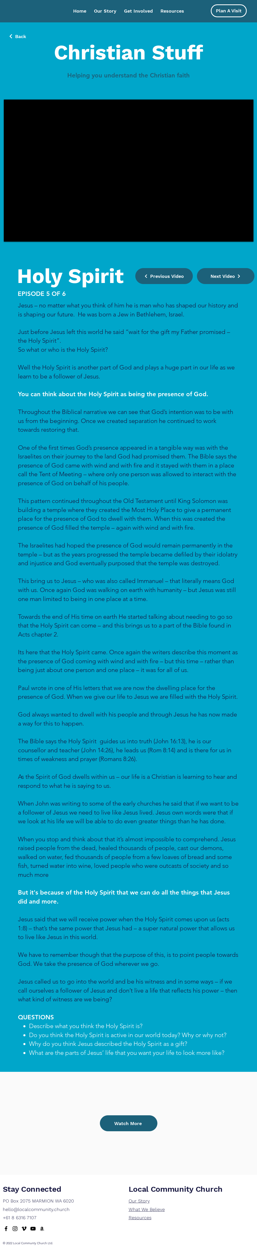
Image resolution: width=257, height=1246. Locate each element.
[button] (138, 11)
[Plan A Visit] (229, 10)
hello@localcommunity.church (36, 1209)
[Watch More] (128, 1123)
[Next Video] (225, 276)
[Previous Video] (164, 276)
